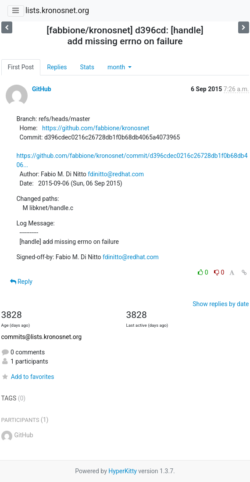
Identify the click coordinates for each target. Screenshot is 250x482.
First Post (21, 67)
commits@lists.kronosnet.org (41, 336)
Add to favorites (27, 376)
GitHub (41, 89)
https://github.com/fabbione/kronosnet (95, 128)
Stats (87, 67)
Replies (57, 67)
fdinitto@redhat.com (116, 174)
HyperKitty (122, 471)
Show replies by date (221, 303)
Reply (21, 281)
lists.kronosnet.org (57, 10)
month (117, 67)
